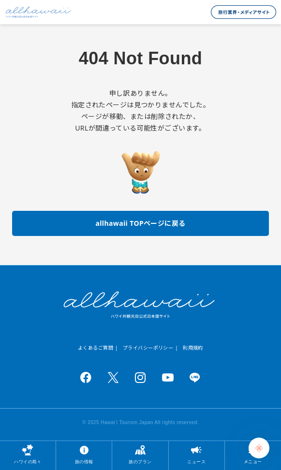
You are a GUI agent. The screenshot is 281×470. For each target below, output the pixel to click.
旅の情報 (84, 461)
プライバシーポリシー (148, 347)
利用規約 (193, 347)
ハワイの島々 (28, 461)
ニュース (196, 461)
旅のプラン (140, 461)
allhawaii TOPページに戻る (140, 223)
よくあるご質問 (95, 347)
